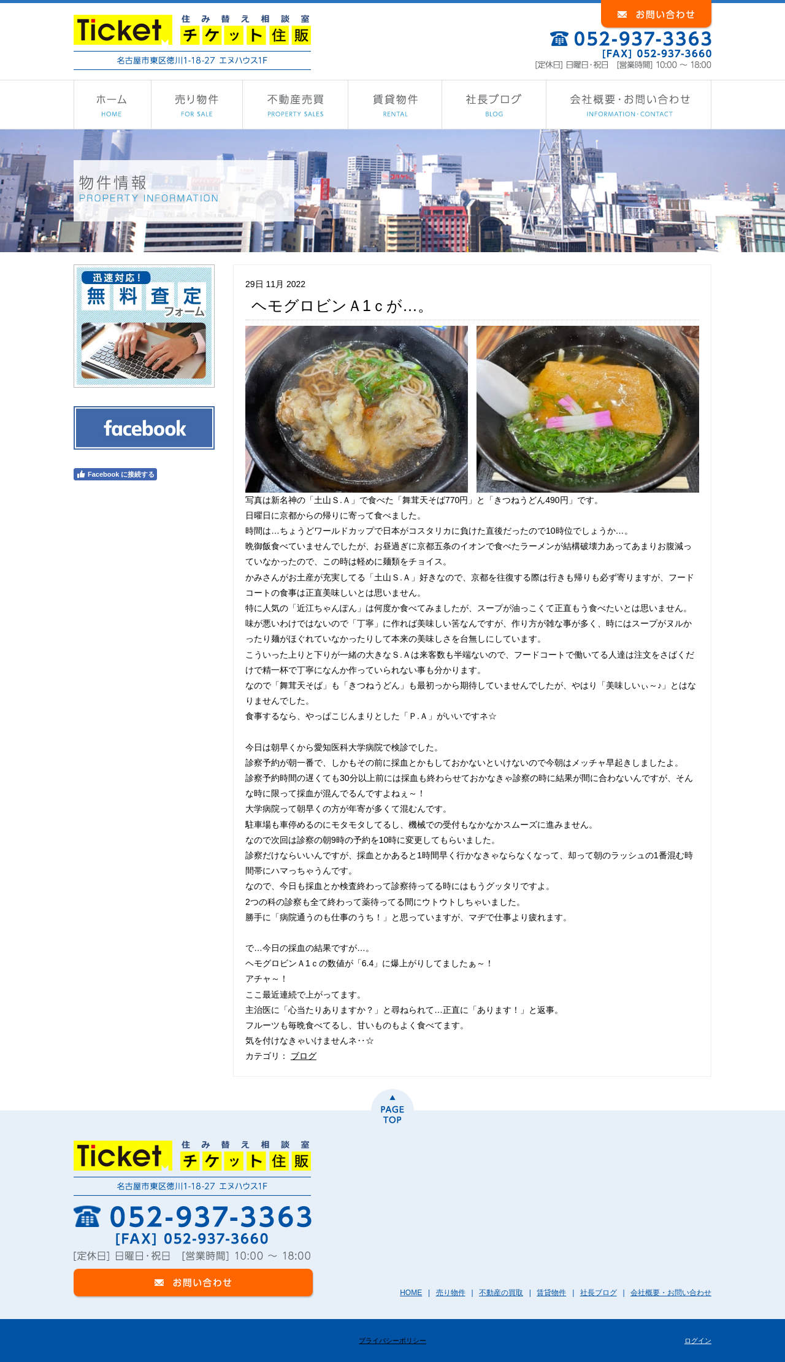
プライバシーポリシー (392, 1340)
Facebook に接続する (115, 474)
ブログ (303, 1056)
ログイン (697, 1340)
